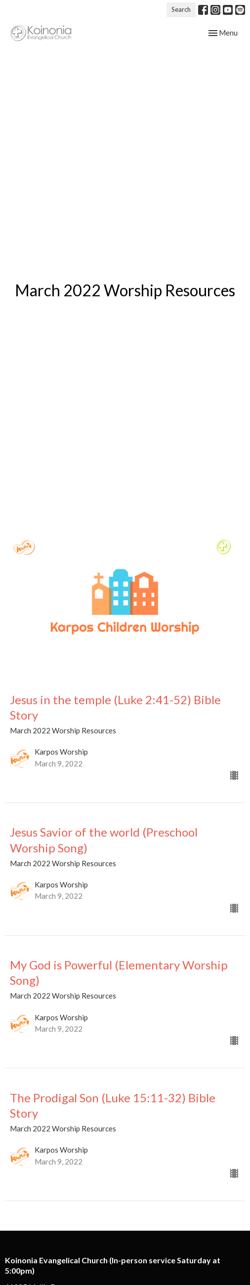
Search (181, 9)
